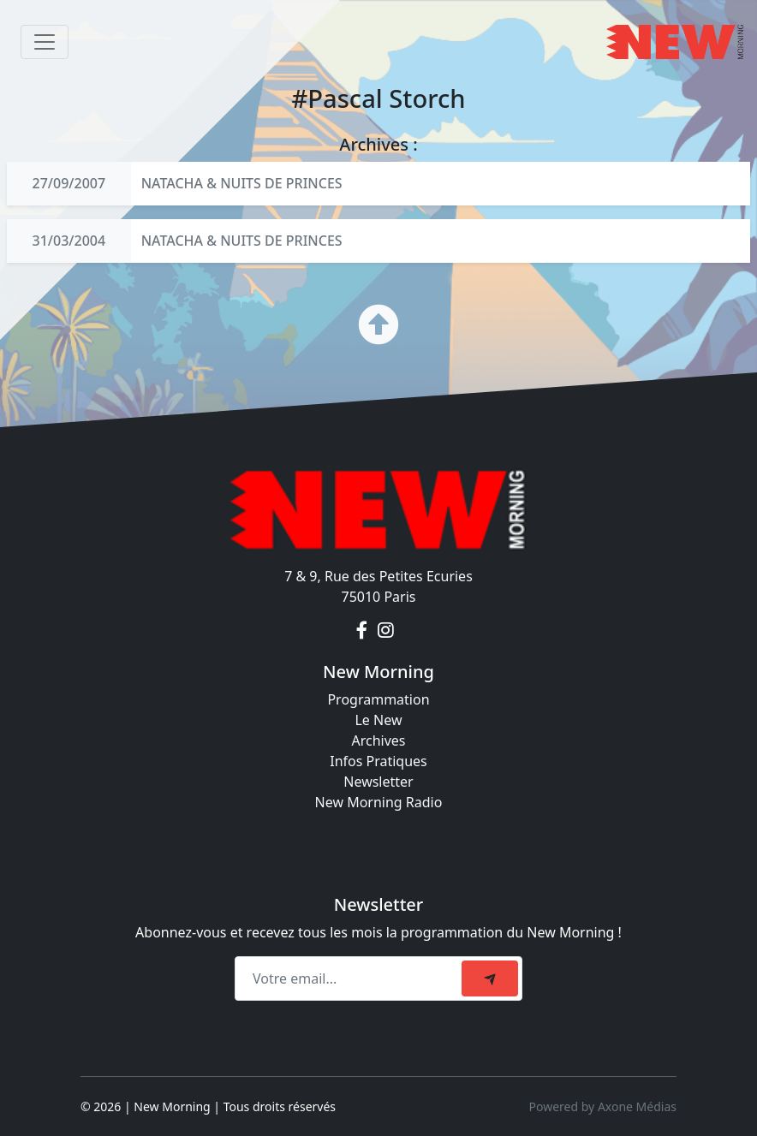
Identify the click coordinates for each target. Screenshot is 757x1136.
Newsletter (378, 781)
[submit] (490, 978)
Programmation (378, 699)
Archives (378, 740)
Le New (378, 720)
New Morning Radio (379, 802)
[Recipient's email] (350, 978)
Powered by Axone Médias (603, 1106)
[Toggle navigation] (45, 42)
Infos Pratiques (378, 761)
